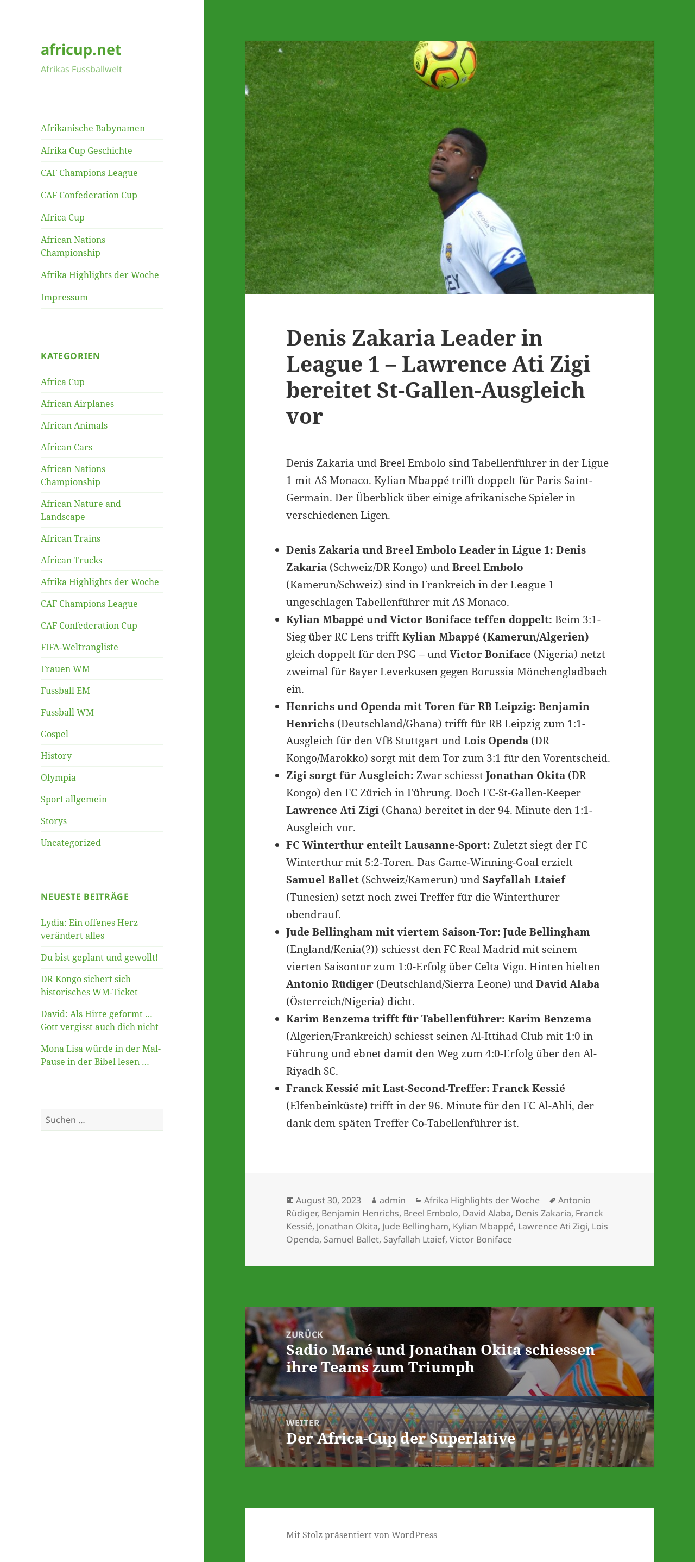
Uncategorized (71, 843)
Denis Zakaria (543, 1213)
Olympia (58, 777)
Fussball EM (65, 691)
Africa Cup (63, 217)
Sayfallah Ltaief (414, 1239)
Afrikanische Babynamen (93, 128)
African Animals (74, 425)
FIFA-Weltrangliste (79, 647)
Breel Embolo (430, 1213)
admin (393, 1200)
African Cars (66, 447)
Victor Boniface (481, 1239)
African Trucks (71, 560)
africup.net (81, 49)
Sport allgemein (74, 799)
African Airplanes (77, 404)
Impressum (64, 297)
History (56, 756)
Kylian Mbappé (483, 1226)
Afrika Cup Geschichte (86, 150)
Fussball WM (67, 712)
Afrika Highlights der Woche (100, 275)
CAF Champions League (89, 173)
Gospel (54, 734)
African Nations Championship (73, 246)
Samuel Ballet (351, 1239)
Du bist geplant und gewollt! (99, 957)
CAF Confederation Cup (89, 195)
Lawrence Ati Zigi (552, 1226)
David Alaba (487, 1213)
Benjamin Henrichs (360, 1213)
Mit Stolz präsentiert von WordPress (361, 1535)
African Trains (70, 538)
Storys (54, 821)
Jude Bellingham (415, 1226)
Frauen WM (65, 669)
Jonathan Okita (347, 1226)
